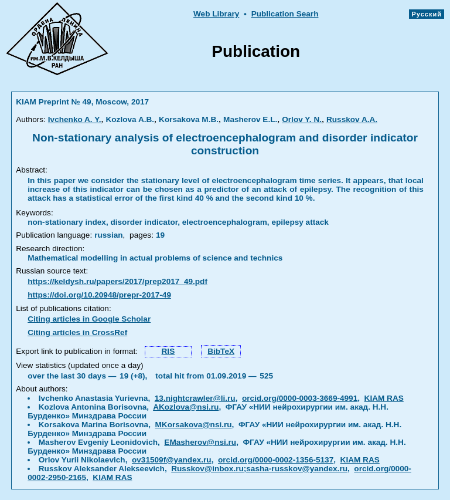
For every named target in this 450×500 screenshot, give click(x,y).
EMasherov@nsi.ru (200, 442)
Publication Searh (285, 13)
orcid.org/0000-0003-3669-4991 (299, 398)
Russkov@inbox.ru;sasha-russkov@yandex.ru (259, 468)
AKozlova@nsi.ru (186, 407)
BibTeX (220, 351)
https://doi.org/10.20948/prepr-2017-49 (99, 294)
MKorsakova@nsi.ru (193, 424)
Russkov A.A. (351, 119)
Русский (426, 14)
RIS (168, 351)
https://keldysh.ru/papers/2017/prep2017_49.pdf (117, 281)
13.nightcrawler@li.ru (195, 398)
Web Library (216, 13)
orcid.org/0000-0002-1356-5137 (275, 459)
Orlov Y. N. (302, 119)
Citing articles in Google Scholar (89, 319)
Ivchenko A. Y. (74, 119)
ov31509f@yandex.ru (172, 459)
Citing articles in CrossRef (77, 332)
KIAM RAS (384, 398)
